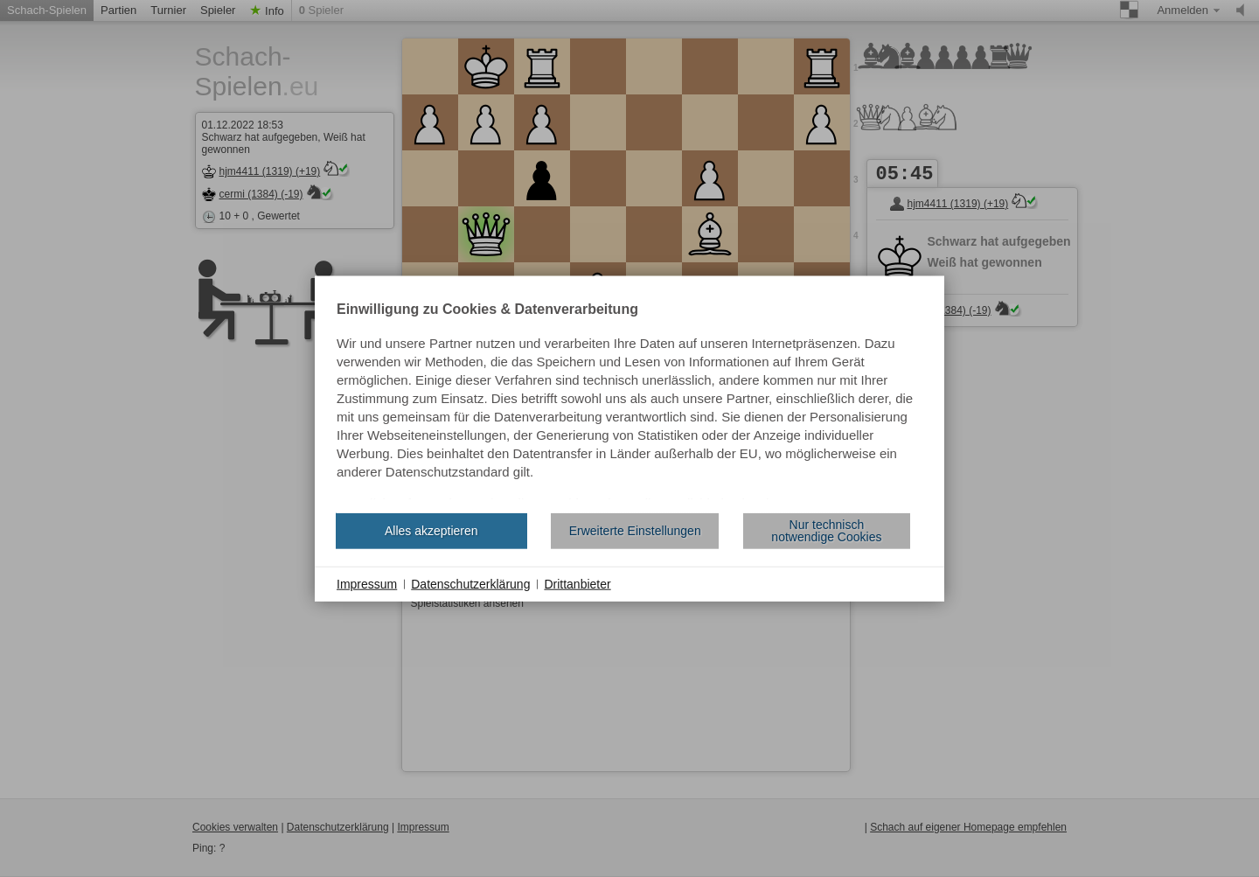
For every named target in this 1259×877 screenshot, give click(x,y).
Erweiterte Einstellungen (635, 531)
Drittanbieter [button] (577, 583)
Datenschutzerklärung (470, 583)
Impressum (367, 583)
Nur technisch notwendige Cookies (826, 531)
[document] (629, 400)
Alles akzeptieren (431, 531)
